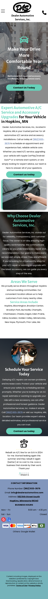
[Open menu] (3, 11)
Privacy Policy (35, 585)
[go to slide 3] (24, 473)
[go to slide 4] (26, 473)
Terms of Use (21, 585)
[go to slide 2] (22, 473)
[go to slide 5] (28, 473)
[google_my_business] (8, 519)
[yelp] (3, 519)
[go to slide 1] (19, 473)
